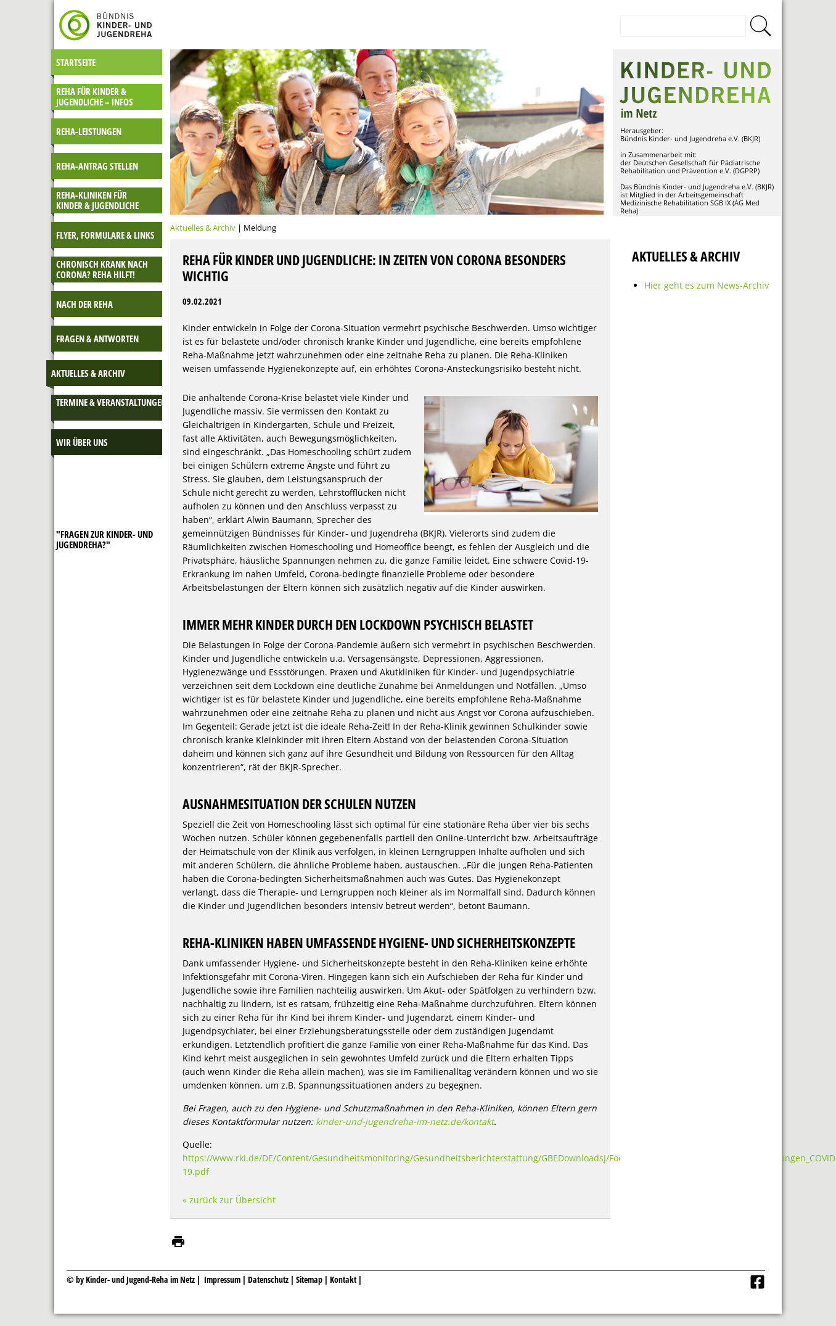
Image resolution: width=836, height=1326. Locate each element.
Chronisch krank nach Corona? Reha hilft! (102, 269)
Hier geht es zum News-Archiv (706, 285)
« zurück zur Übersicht (229, 1200)
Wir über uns (82, 442)
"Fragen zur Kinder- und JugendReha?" (104, 539)
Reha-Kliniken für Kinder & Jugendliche (97, 200)
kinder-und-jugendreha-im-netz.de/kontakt (405, 1121)
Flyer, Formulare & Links (105, 235)
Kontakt (343, 1279)
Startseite (76, 62)
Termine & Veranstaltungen (111, 402)
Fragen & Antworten (97, 338)
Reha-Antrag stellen (97, 166)
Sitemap (309, 1279)
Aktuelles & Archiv (88, 373)
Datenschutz (269, 1279)
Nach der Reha (84, 304)
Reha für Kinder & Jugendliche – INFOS (94, 96)
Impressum (222, 1279)
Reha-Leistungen (88, 131)
